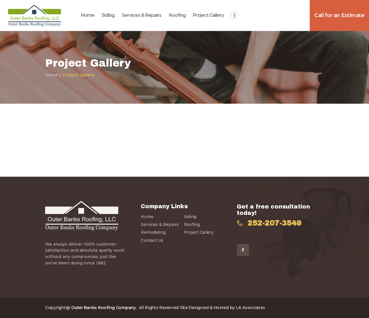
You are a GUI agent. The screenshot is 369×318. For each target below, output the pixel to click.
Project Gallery (199, 232)
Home (51, 75)
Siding (190, 216)
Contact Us (152, 240)
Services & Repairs (159, 224)
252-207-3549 (274, 223)
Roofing (192, 224)
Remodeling (153, 232)
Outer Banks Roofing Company (103, 307)
